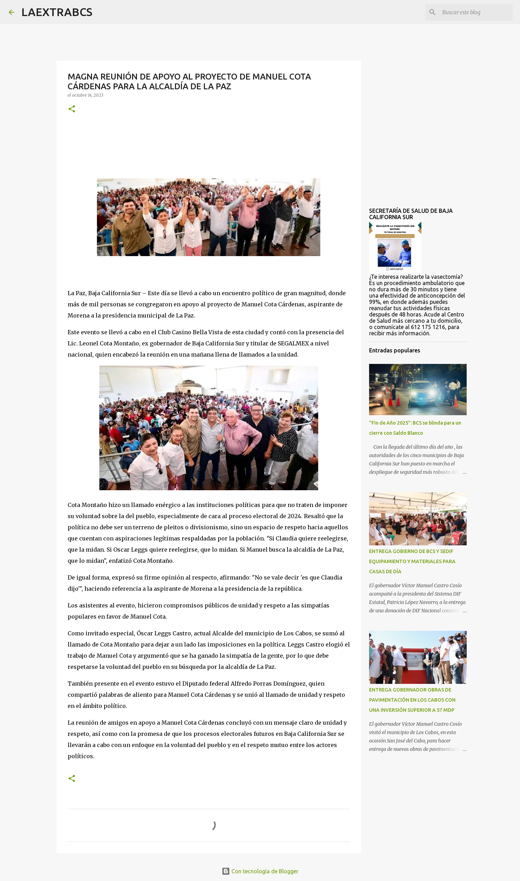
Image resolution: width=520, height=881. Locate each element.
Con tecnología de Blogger (260, 871)
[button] (72, 109)
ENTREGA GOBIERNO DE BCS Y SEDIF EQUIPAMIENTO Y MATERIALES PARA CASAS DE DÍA (412, 561)
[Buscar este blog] (476, 12)
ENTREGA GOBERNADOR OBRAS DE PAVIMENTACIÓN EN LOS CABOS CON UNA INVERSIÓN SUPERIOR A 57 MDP (412, 700)
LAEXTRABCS (56, 12)
